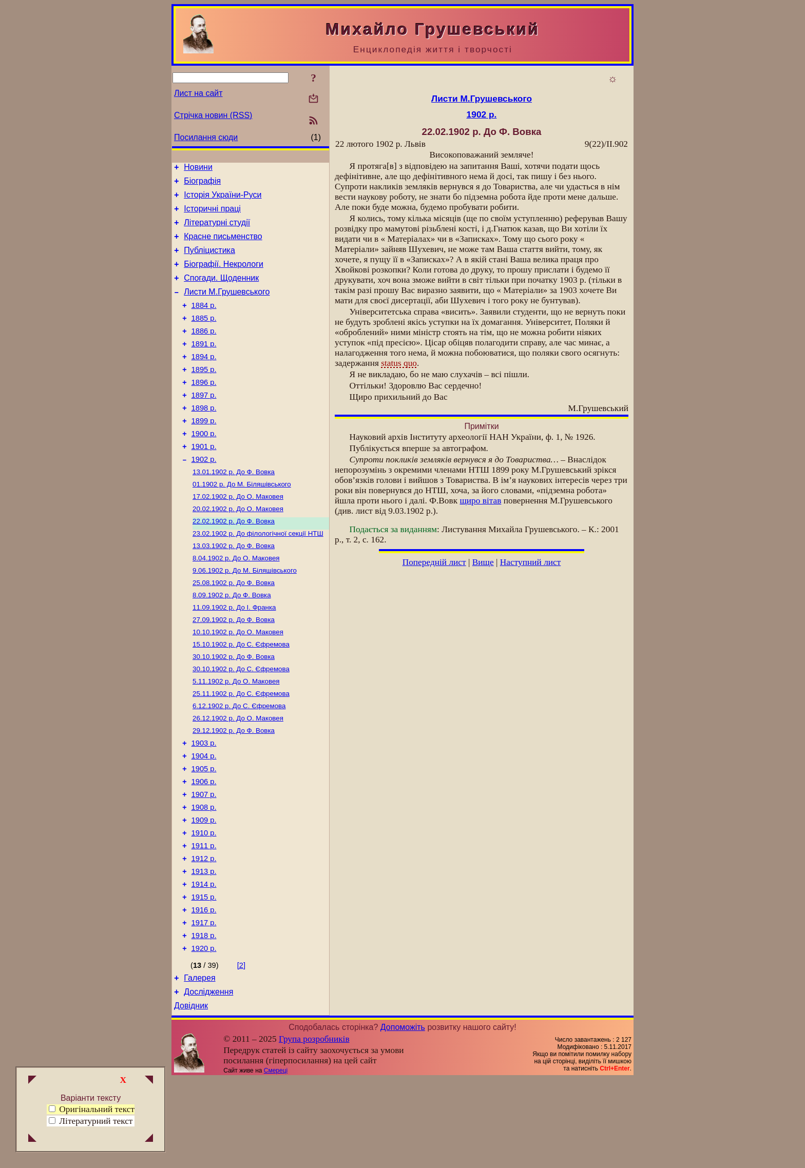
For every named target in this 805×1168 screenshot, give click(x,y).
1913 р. (204, 946)
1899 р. (204, 451)
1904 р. (204, 817)
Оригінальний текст (92, 1109)
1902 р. (204, 495)
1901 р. (204, 480)
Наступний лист (530, 562)
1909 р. (204, 889)
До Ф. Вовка (234, 508)
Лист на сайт (198, 93)
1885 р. (204, 337)
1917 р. (204, 1004)
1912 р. (204, 932)
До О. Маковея (238, 535)
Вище (483, 562)
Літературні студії (217, 230)
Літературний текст (95, 1121)
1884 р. (204, 322)
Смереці (276, 1159)
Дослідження (208, 1079)
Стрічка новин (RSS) (213, 115)
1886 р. (204, 351)
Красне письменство (223, 245)
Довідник (191, 1094)
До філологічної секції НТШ (258, 575)
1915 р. (204, 975)
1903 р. (204, 803)
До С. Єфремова (241, 695)
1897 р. (204, 423)
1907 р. (204, 860)
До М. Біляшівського (242, 521)
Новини (198, 168)
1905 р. (204, 831)
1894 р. (204, 380)
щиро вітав (480, 500)
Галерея (199, 1063)
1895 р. (204, 394)
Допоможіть (402, 1116)
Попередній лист (434, 562)
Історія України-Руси (222, 199)
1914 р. (204, 961)
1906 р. (204, 846)
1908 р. (204, 874)
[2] (241, 1049)
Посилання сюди (206, 137)
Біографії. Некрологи (223, 276)
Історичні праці (212, 214)
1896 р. (204, 408)
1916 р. (204, 989)
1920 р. (204, 1032)
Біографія (202, 184)
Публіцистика (209, 261)
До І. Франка (234, 655)
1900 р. (204, 466)
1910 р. (204, 903)
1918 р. (204, 1018)
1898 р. (204, 437)
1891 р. (204, 365)
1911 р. (204, 917)
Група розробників (314, 1128)
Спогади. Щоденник (221, 291)
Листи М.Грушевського (227, 307)
